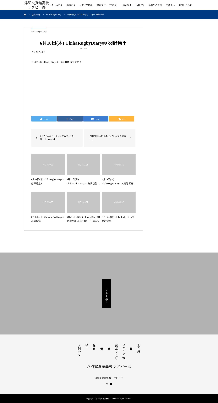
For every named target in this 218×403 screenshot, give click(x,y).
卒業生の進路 (155, 5)
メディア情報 (86, 5)
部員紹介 (70, 5)
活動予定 (140, 5)
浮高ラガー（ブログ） (108, 5)
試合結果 (127, 5)
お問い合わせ (185, 5)
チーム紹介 (56, 5)
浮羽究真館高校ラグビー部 (36, 5)
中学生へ (170, 5)
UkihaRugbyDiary (39, 31)
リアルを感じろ (106, 293)
